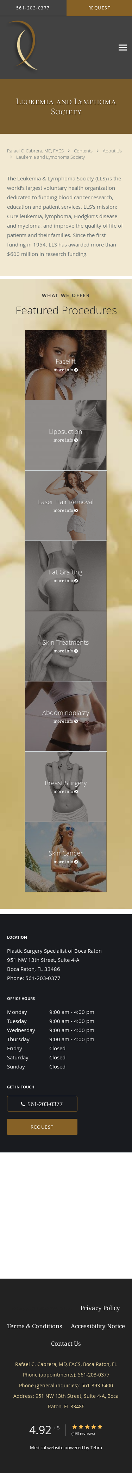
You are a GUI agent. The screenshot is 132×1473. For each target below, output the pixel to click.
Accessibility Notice (98, 1326)
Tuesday (58, 1020)
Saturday (58, 1057)
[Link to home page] (57, 47)
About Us (112, 151)
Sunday (58, 1066)
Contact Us (66, 1343)
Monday (58, 1011)
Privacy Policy (100, 1307)
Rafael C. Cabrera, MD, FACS (36, 151)
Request (42, 1127)
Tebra (96, 1447)
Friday (58, 1048)
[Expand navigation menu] (123, 47)
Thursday (58, 1039)
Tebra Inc (60, 1308)
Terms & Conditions (34, 1326)
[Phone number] (42, 1104)
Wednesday (58, 1030)
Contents (84, 151)
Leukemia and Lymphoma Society (50, 157)
